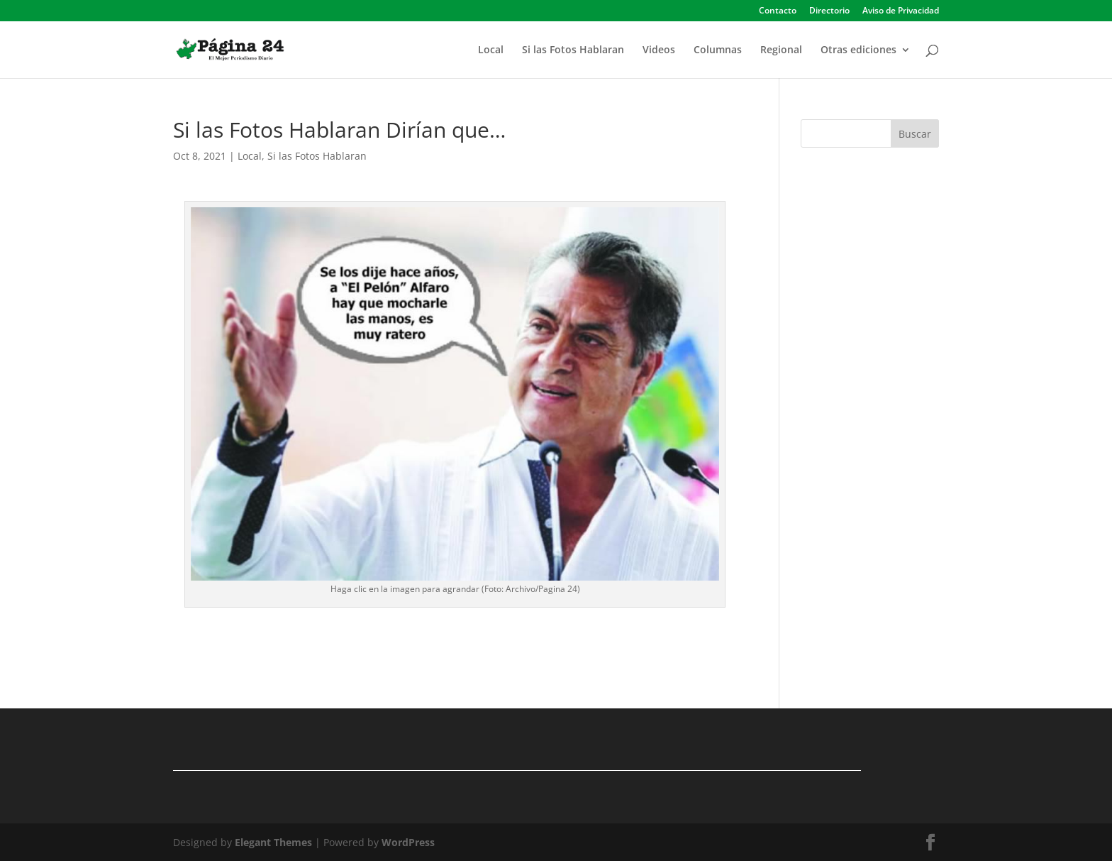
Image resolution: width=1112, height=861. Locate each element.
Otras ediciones (858, 50)
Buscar (915, 134)
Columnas (718, 50)
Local (491, 50)
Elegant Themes (273, 842)
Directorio (829, 11)
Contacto (777, 11)
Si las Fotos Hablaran (573, 50)
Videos (659, 50)
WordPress (408, 842)
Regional (781, 50)
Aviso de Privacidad (900, 11)
